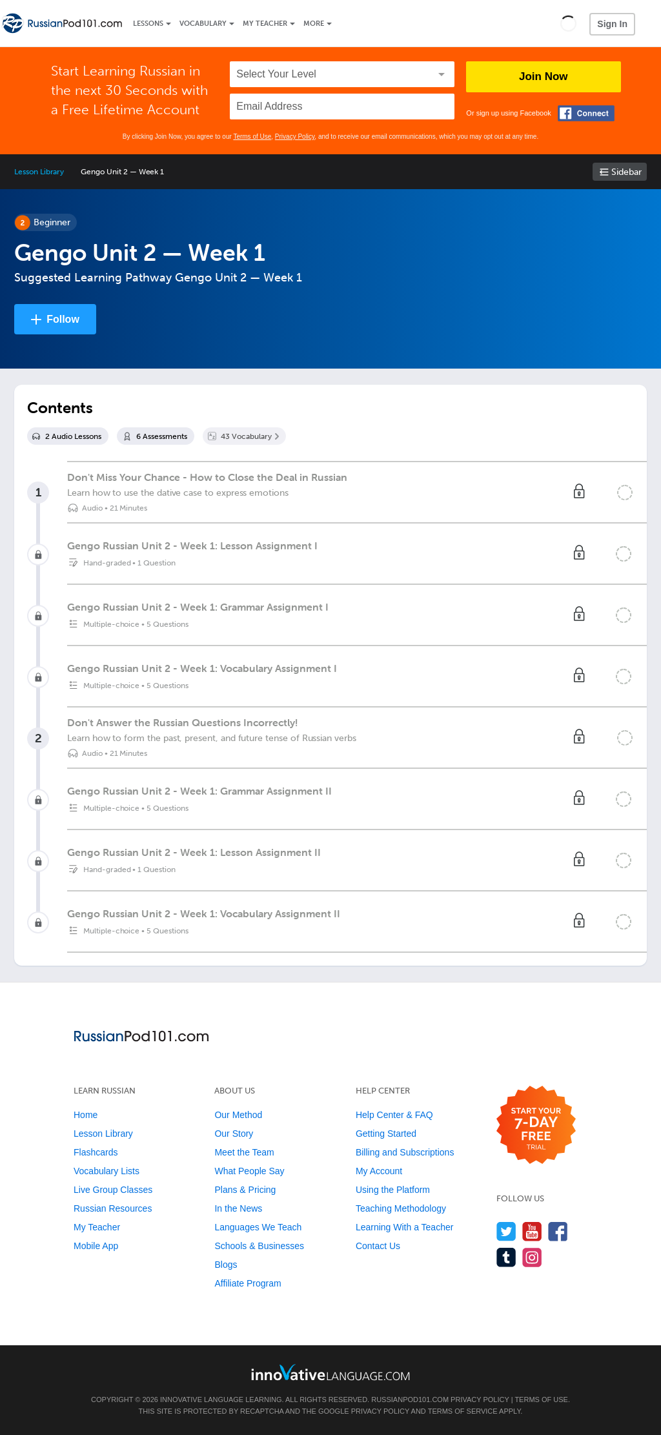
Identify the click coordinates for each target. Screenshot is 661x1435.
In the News (238, 1208)
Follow (62, 319)
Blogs (225, 1264)
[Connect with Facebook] (586, 113)
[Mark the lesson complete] (625, 492)
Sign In (612, 24)
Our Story (233, 1133)
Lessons (148, 23)
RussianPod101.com (410, 1399)
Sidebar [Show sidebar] (626, 172)
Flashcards (95, 1152)
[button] (568, 23)
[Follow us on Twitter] (506, 1231)
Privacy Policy (295, 136)
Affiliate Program (247, 1283)
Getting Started (386, 1133)
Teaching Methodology (401, 1208)
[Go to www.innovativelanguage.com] (330, 1372)
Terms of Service (463, 1411)
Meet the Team (244, 1152)
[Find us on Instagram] (532, 1257)
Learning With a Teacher (405, 1227)
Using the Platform (393, 1190)
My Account (379, 1171)
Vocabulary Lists (106, 1171)
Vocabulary (203, 23)
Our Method (238, 1115)
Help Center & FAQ (394, 1115)
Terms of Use (252, 136)
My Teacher (265, 23)
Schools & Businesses (259, 1246)
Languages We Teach (257, 1227)
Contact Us (378, 1246)
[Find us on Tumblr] (506, 1257)
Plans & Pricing (245, 1190)
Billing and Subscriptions (405, 1152)
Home (85, 1115)
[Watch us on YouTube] (532, 1231)
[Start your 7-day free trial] (536, 1125)
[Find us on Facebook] (558, 1231)
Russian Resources (113, 1208)
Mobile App (96, 1246)
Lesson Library (39, 171)
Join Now (543, 76)
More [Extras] (313, 23)
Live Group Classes (113, 1190)
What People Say (249, 1171)
